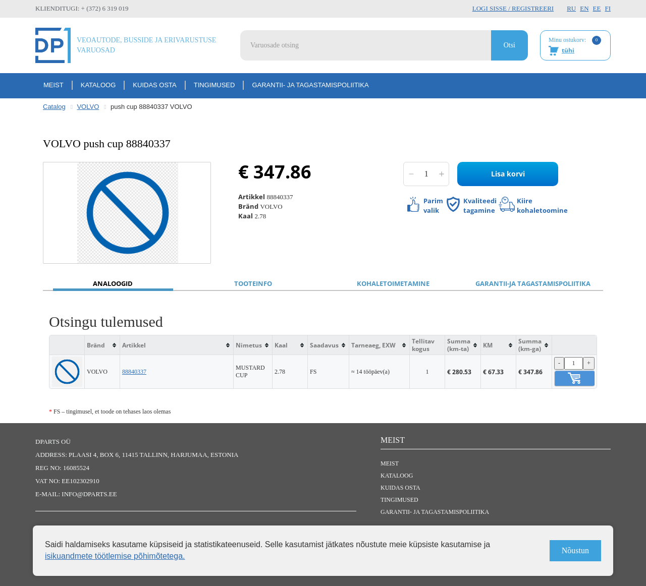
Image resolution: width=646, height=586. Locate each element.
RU (571, 8)
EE (597, 8)
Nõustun (575, 550)
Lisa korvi (508, 174)
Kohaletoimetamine (393, 283)
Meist (53, 85)
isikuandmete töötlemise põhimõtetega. (115, 556)
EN (584, 8)
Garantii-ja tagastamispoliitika (532, 283)
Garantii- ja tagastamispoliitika (310, 85)
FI (608, 8)
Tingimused (214, 85)
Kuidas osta (154, 85)
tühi (568, 50)
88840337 (134, 371)
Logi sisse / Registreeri (513, 8)
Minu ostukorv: (575, 46)
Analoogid (113, 283)
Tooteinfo (253, 283)
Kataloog (98, 85)
